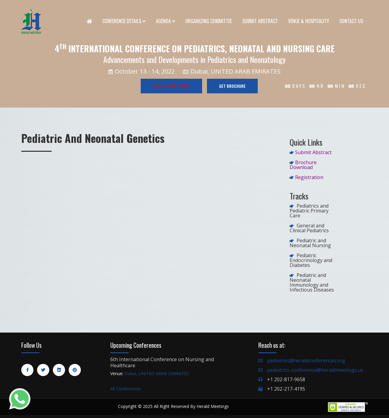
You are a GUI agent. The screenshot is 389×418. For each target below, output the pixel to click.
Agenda (165, 21)
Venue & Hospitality (308, 21)
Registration (309, 177)
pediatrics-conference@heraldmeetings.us (315, 370)
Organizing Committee (208, 21)
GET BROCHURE (232, 86)
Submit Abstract (260, 21)
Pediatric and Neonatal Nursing (310, 243)
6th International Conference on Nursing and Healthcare (162, 362)
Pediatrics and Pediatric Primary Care (309, 210)
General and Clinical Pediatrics (309, 228)
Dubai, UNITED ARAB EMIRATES (157, 373)
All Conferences (125, 389)
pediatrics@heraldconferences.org (306, 360)
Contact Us (351, 21)
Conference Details (124, 21)
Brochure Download (303, 165)
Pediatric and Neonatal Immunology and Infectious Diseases (312, 282)
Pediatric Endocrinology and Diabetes (311, 260)
